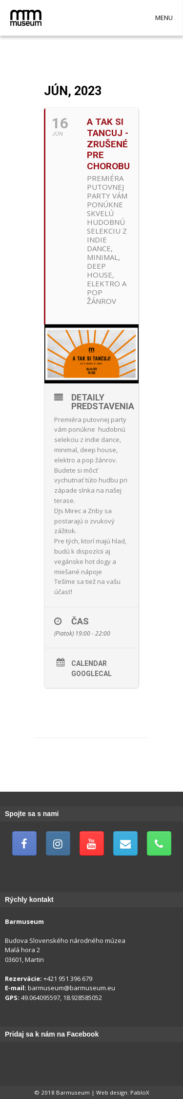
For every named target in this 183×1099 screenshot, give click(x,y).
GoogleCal (91, 674)
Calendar (89, 663)
